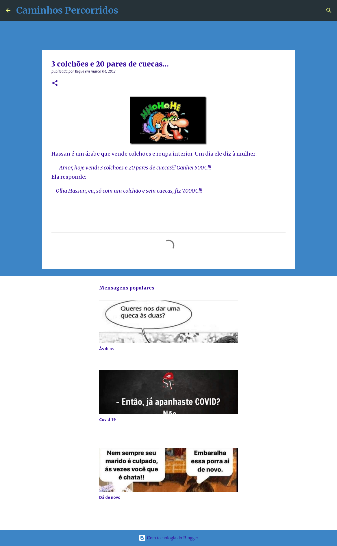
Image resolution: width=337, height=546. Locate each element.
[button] (54, 83)
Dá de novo (110, 497)
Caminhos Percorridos (67, 10)
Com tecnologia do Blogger (168, 537)
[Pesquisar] (328, 10)
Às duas (106, 348)
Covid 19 (107, 419)
